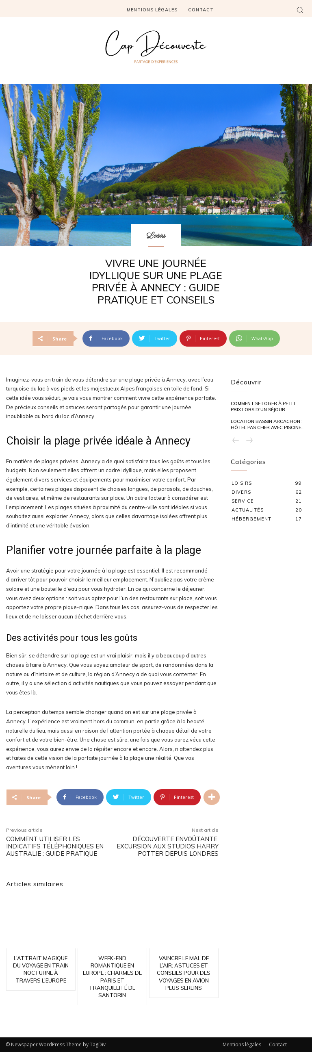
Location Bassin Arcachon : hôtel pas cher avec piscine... (268, 424)
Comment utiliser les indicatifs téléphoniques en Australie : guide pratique (55, 846)
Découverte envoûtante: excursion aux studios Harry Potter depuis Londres (168, 846)
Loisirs (156, 236)
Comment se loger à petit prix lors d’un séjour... (263, 406)
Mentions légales (242, 1044)
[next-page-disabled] (249, 440)
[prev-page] (236, 440)
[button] (299, 9)
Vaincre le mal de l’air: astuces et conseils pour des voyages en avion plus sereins (183, 973)
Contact (278, 1044)
